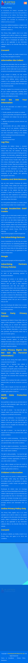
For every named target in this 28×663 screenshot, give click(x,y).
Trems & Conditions (7, 658)
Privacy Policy (21, 658)
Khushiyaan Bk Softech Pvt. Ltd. (16, 653)
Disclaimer (4, 660)
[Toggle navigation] (25, 3)
